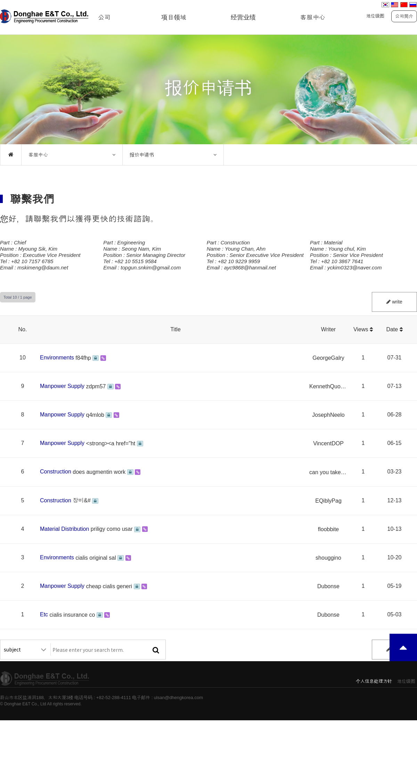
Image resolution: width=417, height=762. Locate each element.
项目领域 (173, 17)
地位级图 (375, 15)
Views (363, 329)
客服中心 (312, 17)
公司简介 (404, 16)
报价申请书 (142, 154)
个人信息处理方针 (374, 681)
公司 (104, 17)
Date (394, 329)
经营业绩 (243, 17)
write (394, 302)
